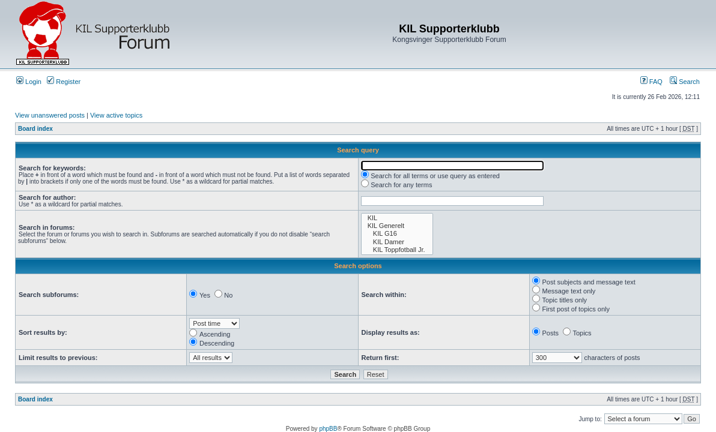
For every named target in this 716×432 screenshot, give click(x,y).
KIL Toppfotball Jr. (397, 250)
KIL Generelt (397, 226)
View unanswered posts (50, 115)
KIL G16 (397, 234)
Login (28, 81)
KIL (397, 218)
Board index (35, 128)
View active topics (116, 115)
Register (63, 81)
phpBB (328, 428)
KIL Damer (397, 242)
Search (685, 81)
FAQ (651, 81)
